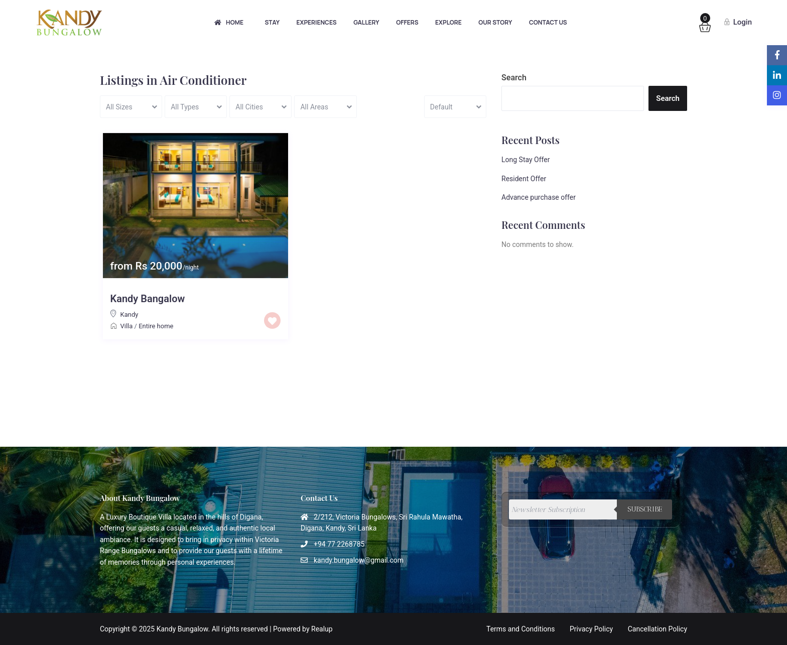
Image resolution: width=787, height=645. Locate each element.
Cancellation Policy (657, 629)
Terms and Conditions (520, 629)
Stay (272, 22)
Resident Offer (523, 179)
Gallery (366, 22)
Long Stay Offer (525, 160)
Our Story (495, 22)
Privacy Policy (591, 629)
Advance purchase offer (538, 197)
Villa (126, 326)
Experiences (317, 22)
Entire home (156, 326)
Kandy (129, 314)
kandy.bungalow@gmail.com (359, 560)
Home (228, 22)
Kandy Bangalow (147, 298)
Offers (407, 22)
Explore (448, 22)
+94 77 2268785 (339, 544)
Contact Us (548, 22)
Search (514, 77)
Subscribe (644, 509)
